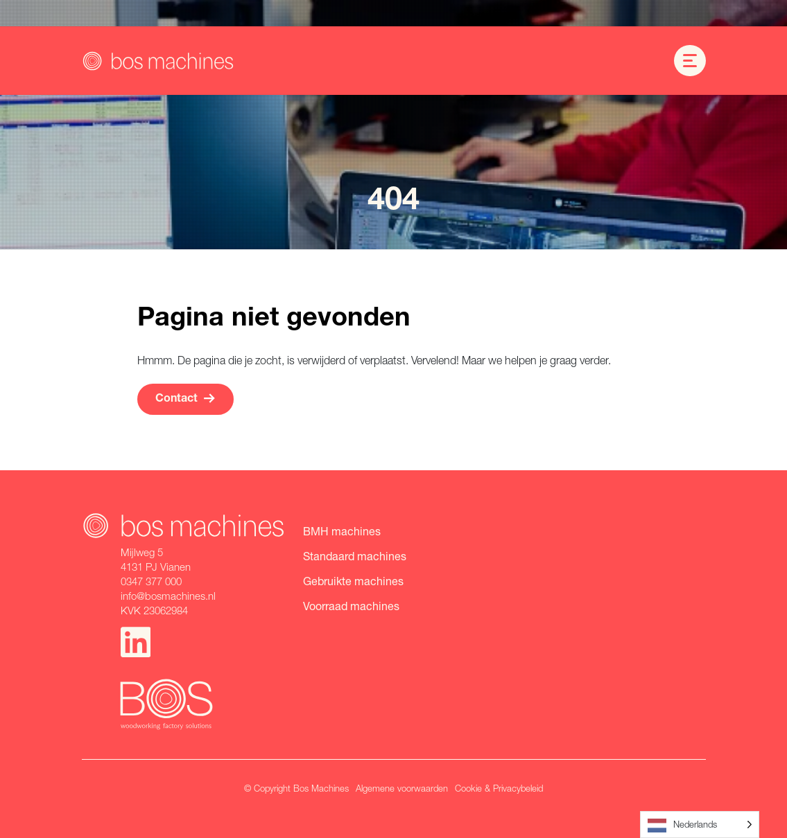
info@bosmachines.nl (168, 595)
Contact (185, 398)
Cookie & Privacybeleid (499, 788)
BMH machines (342, 530)
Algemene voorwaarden (402, 788)
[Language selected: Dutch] (699, 824)
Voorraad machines (351, 605)
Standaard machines (354, 555)
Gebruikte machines (353, 580)
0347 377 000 (151, 581)
